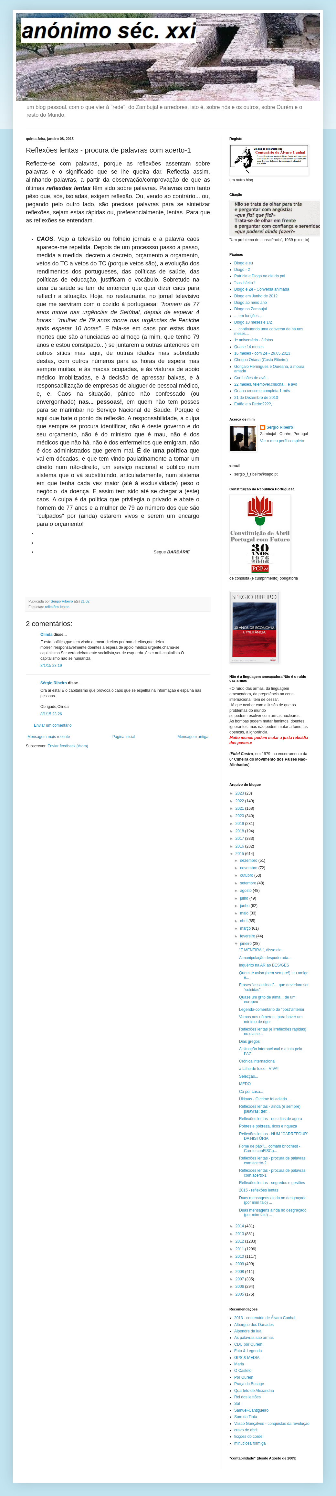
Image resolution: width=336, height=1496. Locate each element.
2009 (240, 1264)
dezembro (249, 860)
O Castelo (242, 1370)
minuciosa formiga (250, 1443)
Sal (237, 1403)
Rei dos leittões (247, 1397)
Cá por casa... (251, 1091)
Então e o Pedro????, (253, 404)
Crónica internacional (257, 1061)
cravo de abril (245, 1430)
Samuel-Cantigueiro (251, 1410)
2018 (240, 831)
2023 (240, 793)
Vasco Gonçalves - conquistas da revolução (272, 1423)
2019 (240, 823)
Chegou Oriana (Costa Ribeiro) (261, 360)
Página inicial (123, 736)
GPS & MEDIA (246, 1357)
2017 (240, 838)
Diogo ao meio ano (250, 302)
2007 (240, 1279)
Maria (239, 1364)
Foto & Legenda (248, 1351)
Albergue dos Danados (254, 1324)
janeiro (246, 943)
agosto (246, 890)
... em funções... (248, 316)
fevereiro (248, 936)
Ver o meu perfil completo (282, 441)
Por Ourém (243, 1377)
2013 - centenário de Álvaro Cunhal (264, 1318)
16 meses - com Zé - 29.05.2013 (262, 353)
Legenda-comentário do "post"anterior (271, 1009)
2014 (240, 1226)
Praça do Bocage (249, 1384)
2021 (240, 808)
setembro (248, 883)
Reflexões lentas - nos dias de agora (270, 1119)
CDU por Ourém (248, 1344)
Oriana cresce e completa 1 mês (262, 391)
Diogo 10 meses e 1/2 (253, 322)
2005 (240, 1294)
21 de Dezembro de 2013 (256, 397)
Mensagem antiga (193, 736)
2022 (240, 801)
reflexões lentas (57, 607)
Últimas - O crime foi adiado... (264, 1099)
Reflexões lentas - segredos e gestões (272, 1183)
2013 (240, 1234)
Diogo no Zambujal (250, 309)
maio (244, 913)
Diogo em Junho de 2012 (256, 296)
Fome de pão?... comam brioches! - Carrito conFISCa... (269, 1148)
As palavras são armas (254, 1337)
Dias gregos (249, 1041)
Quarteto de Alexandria (254, 1390)
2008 (240, 1271)
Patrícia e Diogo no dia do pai (259, 276)
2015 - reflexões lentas (258, 1190)
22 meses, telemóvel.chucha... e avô (265, 384)
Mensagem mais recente (48, 736)
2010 (240, 1256)
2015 (240, 853)
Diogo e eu (243, 263)
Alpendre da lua (247, 1331)
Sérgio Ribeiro (53, 683)
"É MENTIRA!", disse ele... (262, 950)
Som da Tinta (245, 1417)
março (246, 928)
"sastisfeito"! (244, 283)
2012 (240, 1241)
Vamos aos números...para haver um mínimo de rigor (271, 1019)
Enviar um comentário (53, 725)
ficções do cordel (248, 1436)
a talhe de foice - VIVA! (258, 1068)
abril (244, 921)
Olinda (46, 634)
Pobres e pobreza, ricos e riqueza (268, 1126)
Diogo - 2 (242, 269)
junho (245, 905)
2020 (240, 816)
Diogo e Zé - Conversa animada (261, 289)
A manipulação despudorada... (265, 958)
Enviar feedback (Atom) (67, 746)
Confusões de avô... (251, 378)
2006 (240, 1286)
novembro (249, 868)
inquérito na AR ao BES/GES (264, 965)
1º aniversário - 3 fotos (253, 340)
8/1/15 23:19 (51, 665)
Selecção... (248, 1076)
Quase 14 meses (249, 347)
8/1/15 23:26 (51, 714)
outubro (247, 875)
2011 (240, 1249)
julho (244, 898)
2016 (240, 846)
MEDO (245, 1084)
